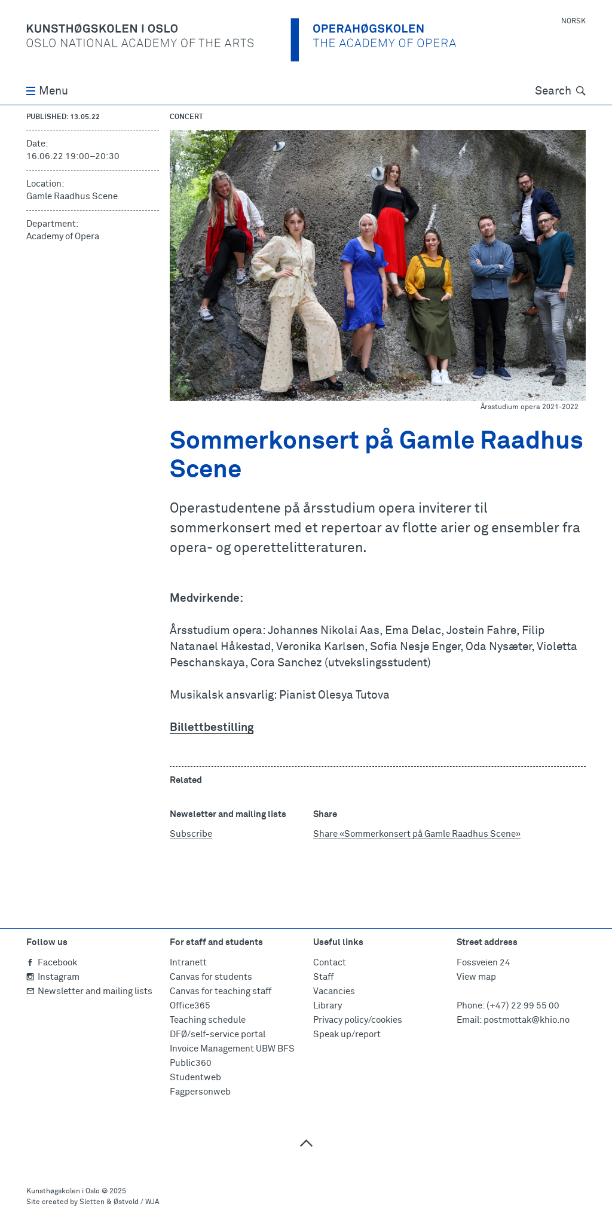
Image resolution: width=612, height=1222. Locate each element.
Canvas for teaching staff (220, 991)
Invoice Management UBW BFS (232, 1048)
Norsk (573, 21)
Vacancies (334, 991)
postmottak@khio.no (527, 1020)
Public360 (191, 1063)
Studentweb (195, 1077)
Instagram (52, 977)
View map (476, 977)
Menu (47, 91)
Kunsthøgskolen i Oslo (63, 1191)
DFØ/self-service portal (217, 1034)
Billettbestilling (211, 727)
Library (327, 1005)
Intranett (188, 962)
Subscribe (191, 834)
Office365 (190, 1005)
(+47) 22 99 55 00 (522, 1005)
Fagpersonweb (200, 1091)
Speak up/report (347, 1034)
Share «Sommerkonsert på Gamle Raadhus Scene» (417, 834)
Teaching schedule (208, 1020)
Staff (323, 977)
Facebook (51, 962)
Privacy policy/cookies (357, 1020)
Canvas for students (211, 977)
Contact (329, 962)
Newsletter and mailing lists (89, 991)
